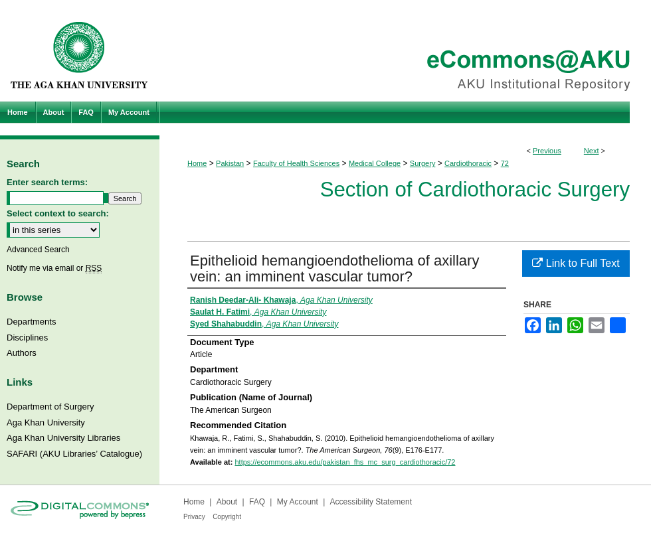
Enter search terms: (47, 182)
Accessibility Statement (371, 501)
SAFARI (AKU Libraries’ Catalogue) (74, 454)
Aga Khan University (46, 422)
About (227, 501)
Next (591, 151)
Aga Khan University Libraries (63, 438)
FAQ (257, 501)
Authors (22, 353)
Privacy (194, 516)
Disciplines (27, 338)
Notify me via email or (54, 268)
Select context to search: (58, 213)
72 (505, 163)
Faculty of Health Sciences (296, 163)
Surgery (423, 163)
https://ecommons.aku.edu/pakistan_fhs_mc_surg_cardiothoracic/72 (344, 462)
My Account (297, 501)
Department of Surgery (50, 407)
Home (197, 163)
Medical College (375, 163)
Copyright (227, 516)
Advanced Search (38, 249)
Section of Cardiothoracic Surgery (475, 189)
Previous (547, 151)
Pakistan (230, 163)
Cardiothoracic (468, 163)
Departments (31, 322)
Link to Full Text (575, 263)
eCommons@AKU (405, 51)
